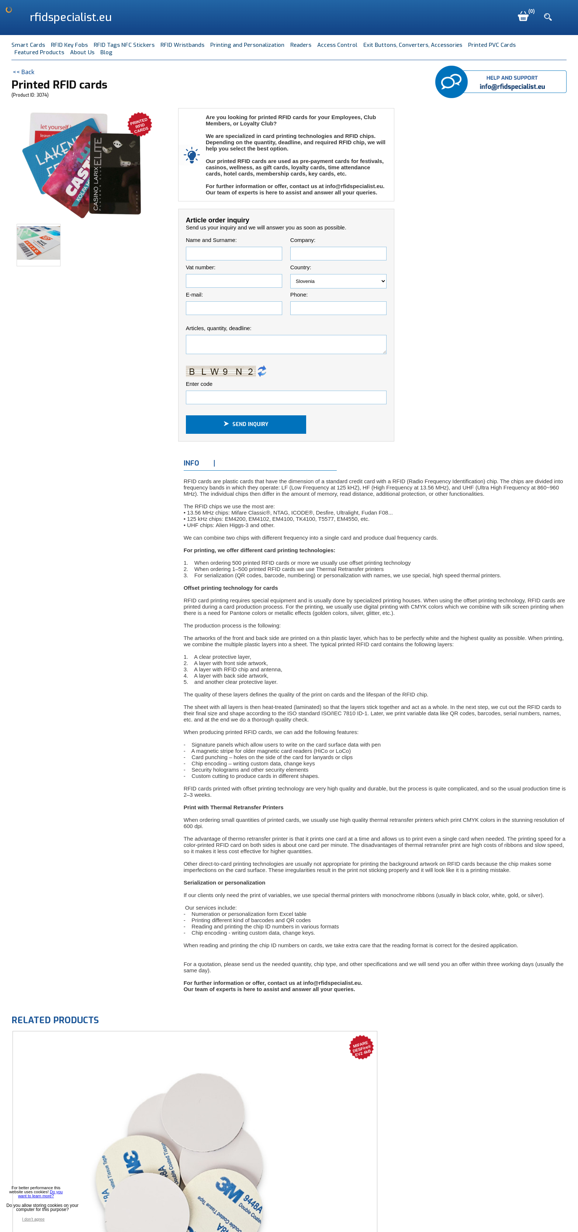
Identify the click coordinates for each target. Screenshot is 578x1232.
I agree (60, 1219)
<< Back (23, 72)
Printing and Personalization (247, 45)
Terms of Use (325, 1216)
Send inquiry (246, 426)
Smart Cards (28, 45)
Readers (300, 45)
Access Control (337, 45)
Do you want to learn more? (40, 1194)
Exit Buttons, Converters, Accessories (412, 45)
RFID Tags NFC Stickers (124, 45)
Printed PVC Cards (492, 45)
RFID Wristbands (182, 45)
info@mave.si (280, 1216)
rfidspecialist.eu (71, 17)
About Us (82, 52)
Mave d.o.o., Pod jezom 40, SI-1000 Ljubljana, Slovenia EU (175, 1216)
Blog (106, 52)
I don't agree (33, 1219)
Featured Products (39, 52)
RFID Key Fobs (69, 45)
